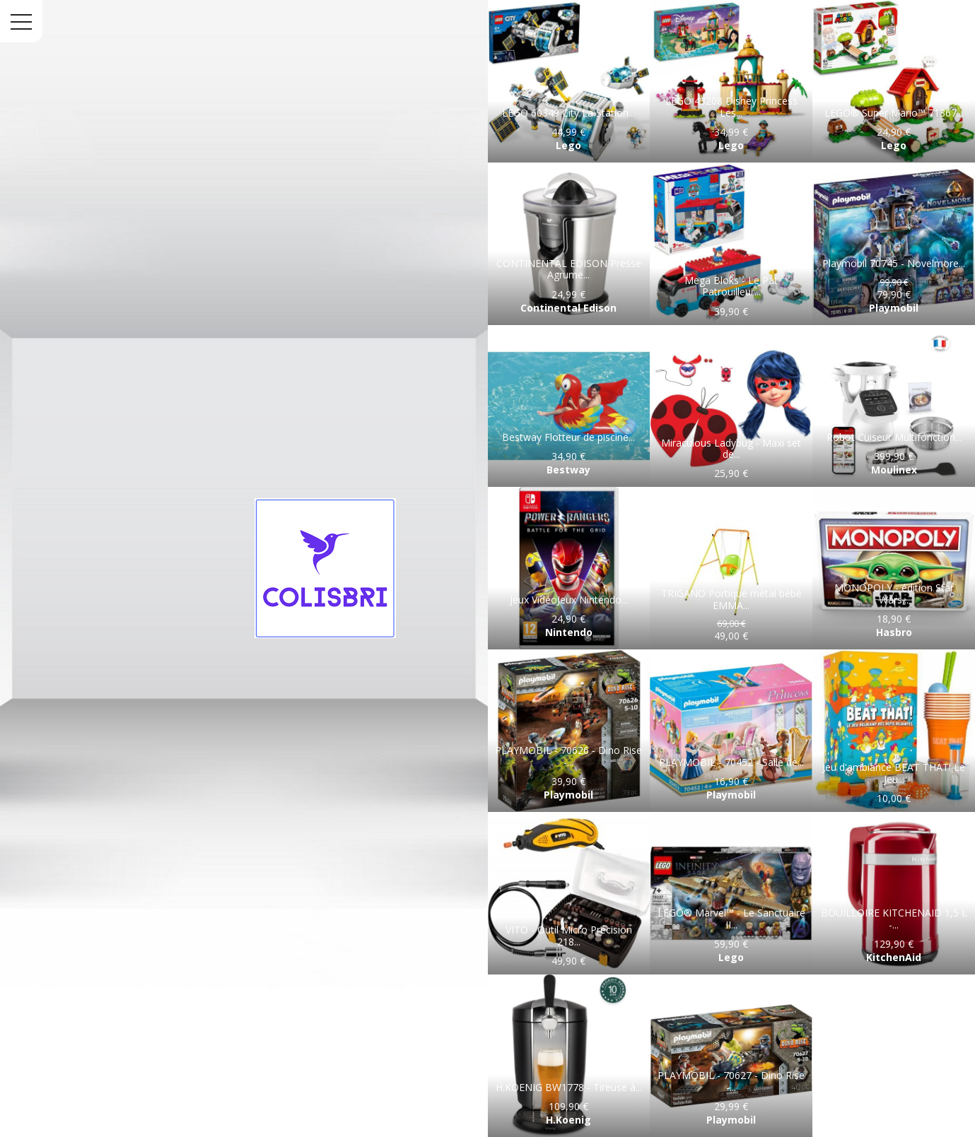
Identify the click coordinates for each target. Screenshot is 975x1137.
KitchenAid (893, 957)
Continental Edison (568, 307)
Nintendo (568, 632)
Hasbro (894, 632)
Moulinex (894, 469)
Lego (568, 145)
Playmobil (893, 307)
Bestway (568, 469)
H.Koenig (568, 1119)
